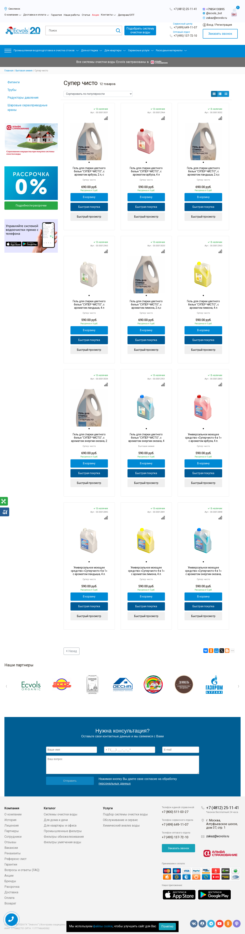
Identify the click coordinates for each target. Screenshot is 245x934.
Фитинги (13, 82)
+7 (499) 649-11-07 (185, 27)
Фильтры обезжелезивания (64, 836)
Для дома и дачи (56, 820)
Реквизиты (12, 853)
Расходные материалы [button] (171, 50)
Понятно (167, 926)
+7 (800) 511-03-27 (175, 812)
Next (238, 686)
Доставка (11, 892)
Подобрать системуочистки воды (140, 30)
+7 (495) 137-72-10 (185, 35)
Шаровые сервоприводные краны (27, 107)
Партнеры (11, 831)
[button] (7, 51)
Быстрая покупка (89, 206)
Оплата (9, 897)
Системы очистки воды (60, 814)
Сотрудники (13, 836)
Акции (95, 14)
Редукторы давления (22, 97)
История (10, 820)
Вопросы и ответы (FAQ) (21, 870)
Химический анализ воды (121, 825)
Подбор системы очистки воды (125, 814)
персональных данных (115, 783)
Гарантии (10, 864)
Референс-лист (15, 859)
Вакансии (11, 847)
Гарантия (56, 14)
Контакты (107, 14)
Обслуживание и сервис (120, 820)
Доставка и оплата (34, 14)
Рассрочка (11, 886)
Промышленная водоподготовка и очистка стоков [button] (46, 50)
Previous (7, 686)
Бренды (10, 881)
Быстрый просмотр (89, 216)
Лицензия (11, 825)
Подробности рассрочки (31, 205)
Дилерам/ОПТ (126, 14)
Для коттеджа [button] (91, 50)
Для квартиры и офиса (60, 825)
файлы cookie (103, 926)
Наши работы (72, 14)
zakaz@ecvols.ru (217, 836)
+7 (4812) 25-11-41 (185, 9)
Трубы (12, 90)
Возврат (10, 903)
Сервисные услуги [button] (141, 50)
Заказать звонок (220, 33)
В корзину (89, 197)
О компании (11, 14)
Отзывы (10, 842)
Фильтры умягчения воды (62, 842)
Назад (71, 651)
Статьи (86, 14)
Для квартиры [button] (115, 50)
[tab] (89, 162)
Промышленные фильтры (63, 831)
